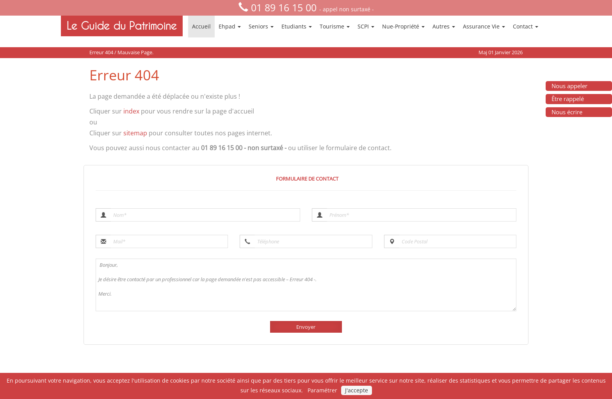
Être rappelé (568, 99)
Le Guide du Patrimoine (122, 26)
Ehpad (230, 26)
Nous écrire (567, 112)
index (131, 111)
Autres (443, 26)
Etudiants (296, 26)
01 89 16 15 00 (284, 7)
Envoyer (305, 326)
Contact (525, 26)
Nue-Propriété (403, 26)
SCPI (366, 26)
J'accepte (356, 390)
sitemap (135, 133)
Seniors (261, 26)
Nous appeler (569, 86)
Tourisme (335, 26)
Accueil (201, 26)
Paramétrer (322, 390)
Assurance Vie (484, 26)
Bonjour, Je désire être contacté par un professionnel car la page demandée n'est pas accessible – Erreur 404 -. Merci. (306, 285)
